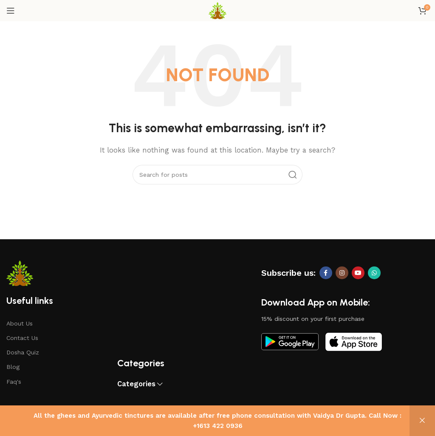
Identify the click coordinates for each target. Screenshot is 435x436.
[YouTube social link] (358, 272)
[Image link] (290, 341)
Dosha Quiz (22, 352)
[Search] (217, 174)
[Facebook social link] (325, 272)
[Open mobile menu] (10, 10)
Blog (13, 366)
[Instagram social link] (342, 272)
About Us (19, 323)
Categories (136, 384)
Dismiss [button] (422, 420)
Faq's (13, 381)
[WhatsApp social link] (374, 272)
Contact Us (22, 337)
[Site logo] (217, 10)
